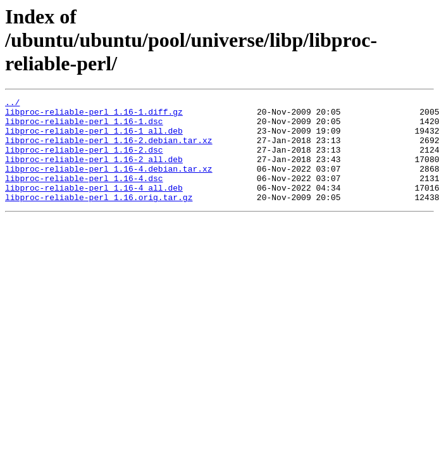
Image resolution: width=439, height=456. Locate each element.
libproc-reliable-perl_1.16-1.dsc (84, 126)
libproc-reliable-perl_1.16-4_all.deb (94, 206)
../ (12, 104)
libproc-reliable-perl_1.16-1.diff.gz (94, 115)
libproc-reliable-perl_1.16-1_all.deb (94, 138)
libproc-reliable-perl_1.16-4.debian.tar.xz (109, 183)
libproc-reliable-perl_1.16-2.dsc (84, 161)
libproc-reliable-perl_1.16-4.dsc (84, 195)
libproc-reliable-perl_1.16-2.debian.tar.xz (109, 149)
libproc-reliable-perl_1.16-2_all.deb (94, 172)
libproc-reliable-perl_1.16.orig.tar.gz (98, 218)
